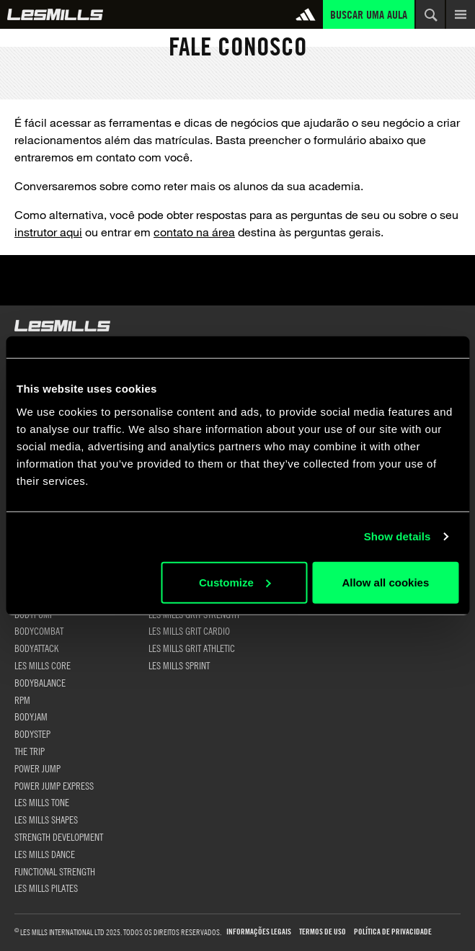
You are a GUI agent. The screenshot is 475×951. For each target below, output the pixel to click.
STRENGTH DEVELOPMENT (58, 836)
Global (55, 14)
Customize (235, 582)
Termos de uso (322, 932)
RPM (22, 699)
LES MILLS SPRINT (179, 664)
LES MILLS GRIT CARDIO (189, 630)
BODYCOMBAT (38, 630)
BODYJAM (31, 716)
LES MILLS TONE (41, 801)
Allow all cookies (385, 582)
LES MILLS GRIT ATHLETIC (191, 647)
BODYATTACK (36, 647)
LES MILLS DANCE (44, 853)
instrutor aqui (48, 231)
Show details (397, 536)
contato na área (194, 231)
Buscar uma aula (368, 14)
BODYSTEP (32, 733)
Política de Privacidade (393, 932)
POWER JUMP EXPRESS (54, 785)
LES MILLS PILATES (46, 887)
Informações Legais (258, 932)
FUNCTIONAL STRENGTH (54, 871)
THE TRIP (29, 750)
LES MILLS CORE (42, 664)
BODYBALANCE (40, 682)
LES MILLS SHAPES (46, 819)
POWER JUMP (37, 768)
